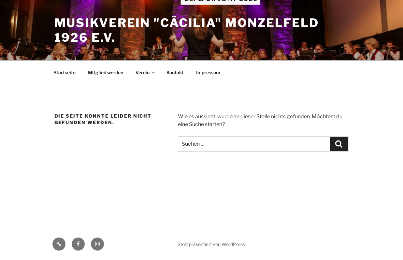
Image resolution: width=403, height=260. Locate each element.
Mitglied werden (105, 72)
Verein (146, 72)
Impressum (208, 72)
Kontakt (175, 72)
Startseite (64, 72)
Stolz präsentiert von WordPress (211, 244)
